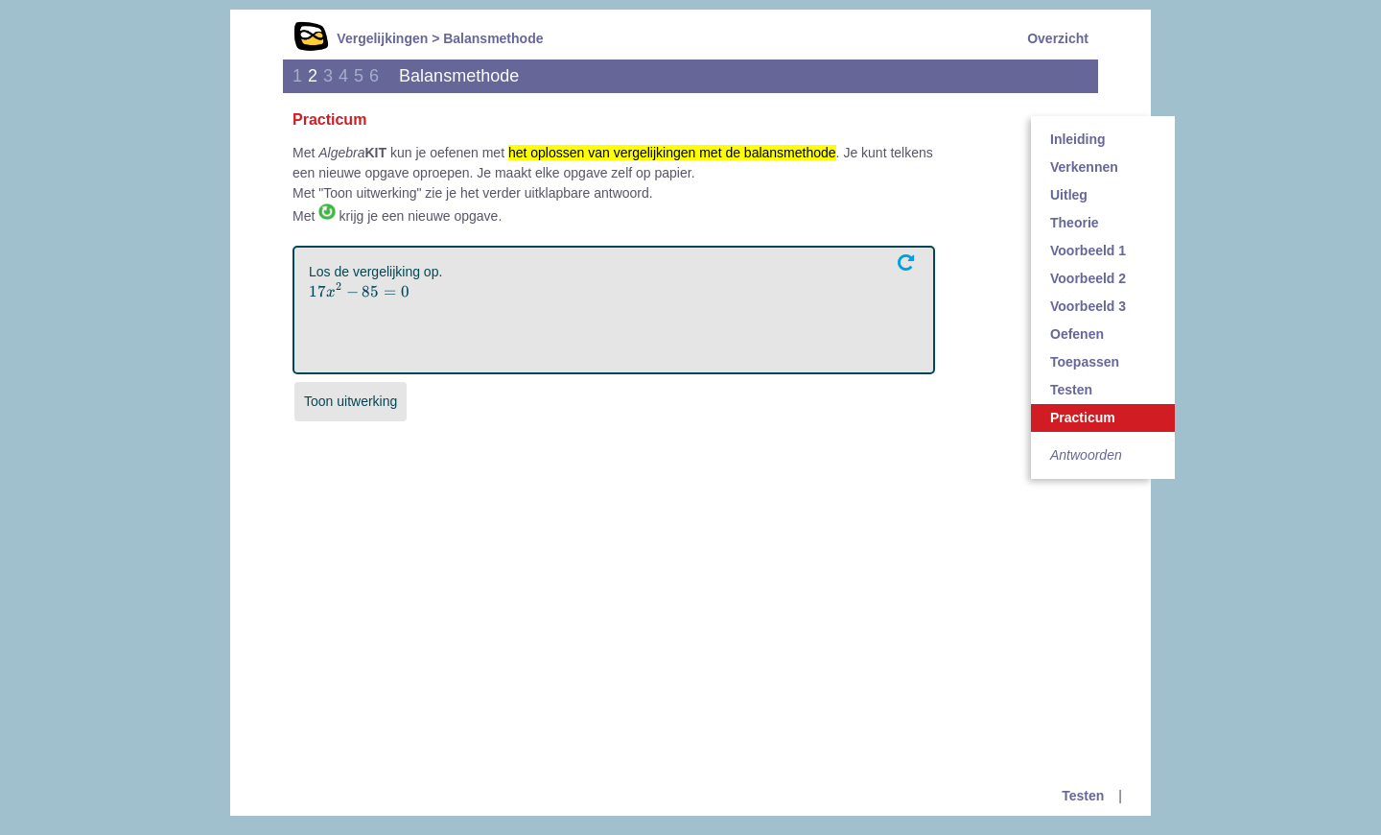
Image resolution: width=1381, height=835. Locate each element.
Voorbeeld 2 (1088, 278)
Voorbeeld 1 (1088, 250)
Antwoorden (1086, 455)
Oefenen (1077, 334)
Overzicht (1057, 38)
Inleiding (1078, 139)
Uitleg (1069, 195)
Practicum (1082, 417)
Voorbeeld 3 (1088, 306)
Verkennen (1084, 167)
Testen (1071, 389)
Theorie (1074, 222)
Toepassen (1084, 362)
